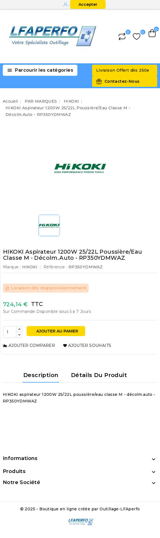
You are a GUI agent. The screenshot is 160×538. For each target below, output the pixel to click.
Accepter (87, 4)
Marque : (12, 266)
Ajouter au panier (56, 331)
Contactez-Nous (122, 81)
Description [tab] (40, 375)
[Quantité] (9, 332)
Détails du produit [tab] (99, 375)
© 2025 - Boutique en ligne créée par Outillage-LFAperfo (80, 508)
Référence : (55, 266)
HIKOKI (29, 266)
